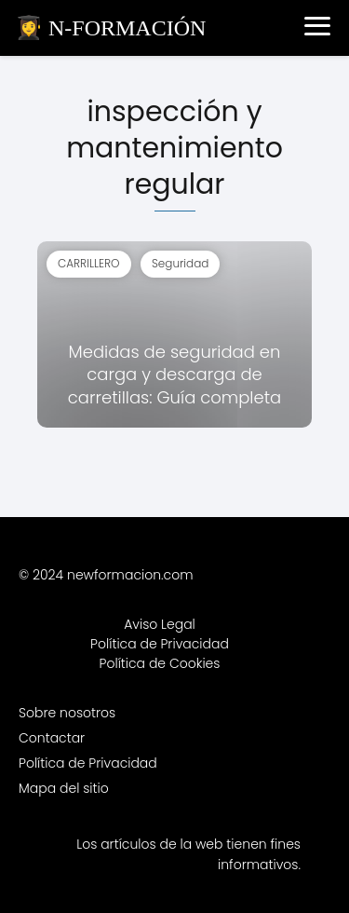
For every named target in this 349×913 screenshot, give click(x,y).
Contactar (52, 738)
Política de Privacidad (159, 643)
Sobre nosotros (67, 712)
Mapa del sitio (64, 788)
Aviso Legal (159, 624)
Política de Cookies (160, 663)
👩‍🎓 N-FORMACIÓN (110, 28)
